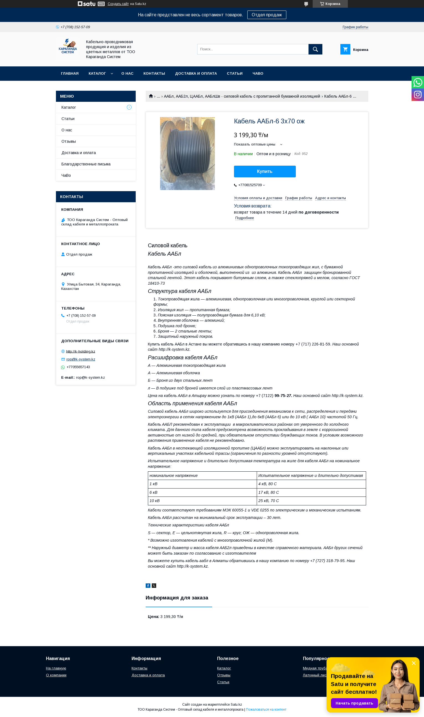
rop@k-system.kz (80, 359)
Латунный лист (315, 675)
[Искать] (315, 49)
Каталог (97, 73)
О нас (127, 73)
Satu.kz (236, 704)
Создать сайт (118, 4)
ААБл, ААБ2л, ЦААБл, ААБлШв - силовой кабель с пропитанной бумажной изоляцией (242, 96)
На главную (56, 668)
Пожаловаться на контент (266, 709)
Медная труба (315, 668)
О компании (56, 675)
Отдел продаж (267, 14)
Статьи (235, 73)
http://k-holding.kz (80, 351)
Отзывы (68, 141)
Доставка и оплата (196, 73)
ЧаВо (258, 73)
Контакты (154, 73)
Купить (265, 171)
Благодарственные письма (86, 164)
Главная (70, 73)
